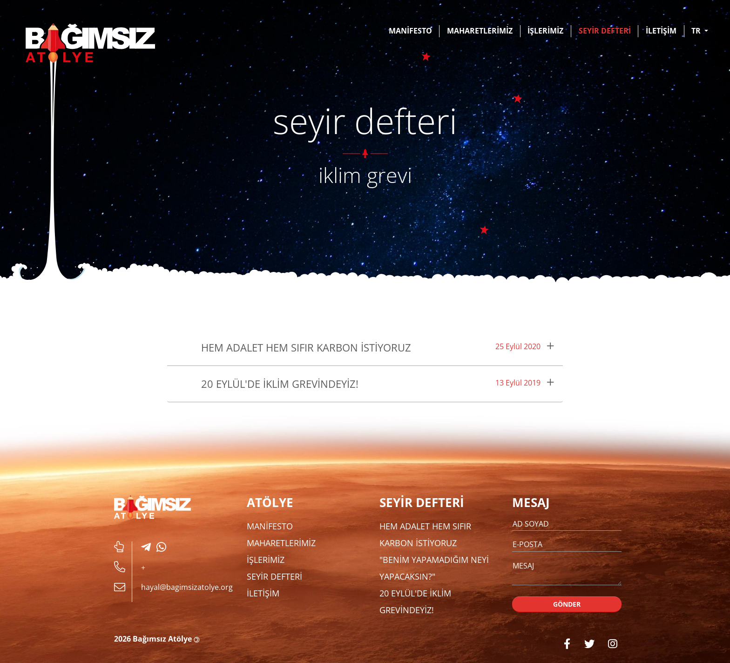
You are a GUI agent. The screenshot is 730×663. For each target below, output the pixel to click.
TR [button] (697, 31)
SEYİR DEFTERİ (605, 31)
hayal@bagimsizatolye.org (187, 587)
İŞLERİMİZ (545, 31)
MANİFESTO (410, 31)
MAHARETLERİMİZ (480, 31)
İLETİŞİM (661, 31)
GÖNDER (567, 604)
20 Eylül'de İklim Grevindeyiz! (279, 384)
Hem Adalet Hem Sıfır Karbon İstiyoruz (306, 347)
